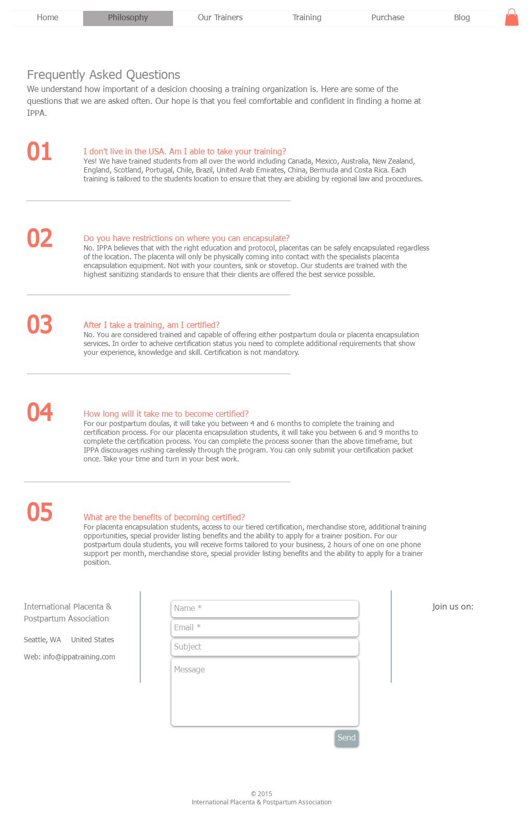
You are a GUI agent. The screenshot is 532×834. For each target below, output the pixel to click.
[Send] (346, 738)
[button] (511, 16)
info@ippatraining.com (79, 657)
